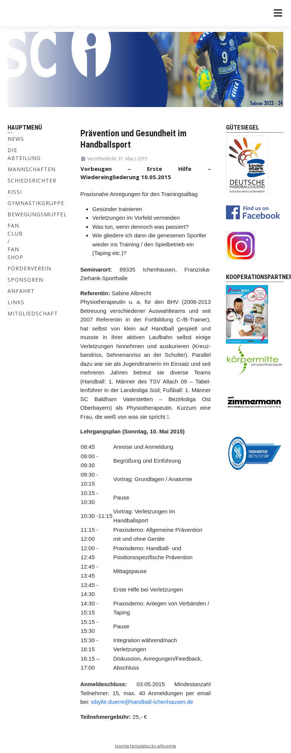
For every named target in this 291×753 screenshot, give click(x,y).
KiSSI (15, 191)
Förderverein (29, 268)
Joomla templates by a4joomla (145, 745)
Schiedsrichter (32, 180)
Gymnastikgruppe (36, 203)
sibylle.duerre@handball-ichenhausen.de (142, 702)
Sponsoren (25, 279)
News (16, 138)
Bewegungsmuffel (37, 214)
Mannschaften (32, 169)
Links (16, 302)
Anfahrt (21, 290)
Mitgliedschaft (33, 313)
